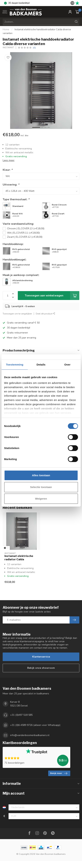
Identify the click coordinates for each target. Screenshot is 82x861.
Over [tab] (67, 364)
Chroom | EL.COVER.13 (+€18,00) (25, 228)
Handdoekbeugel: (15, 259)
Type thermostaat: (16, 199)
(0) (34, 47)
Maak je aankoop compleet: (21, 275)
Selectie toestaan (41, 487)
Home (6, 29)
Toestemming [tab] (14, 364)
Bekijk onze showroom (41, 668)
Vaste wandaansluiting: (18, 224)
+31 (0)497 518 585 (21, 715)
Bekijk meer (58, 773)
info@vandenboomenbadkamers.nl (29, 735)
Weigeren (41, 498)
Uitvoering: (11, 184)
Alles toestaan (41, 475)
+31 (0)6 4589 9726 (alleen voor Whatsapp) (35, 725)
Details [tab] (41, 364)
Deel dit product (45, 313)
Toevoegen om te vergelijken (17, 313)
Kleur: (7, 170)
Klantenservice (41, 656)
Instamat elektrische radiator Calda (18, 557)
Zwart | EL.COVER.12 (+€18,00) (24, 236)
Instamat (8, 48)
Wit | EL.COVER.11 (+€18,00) (23, 232)
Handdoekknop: (13, 244)
